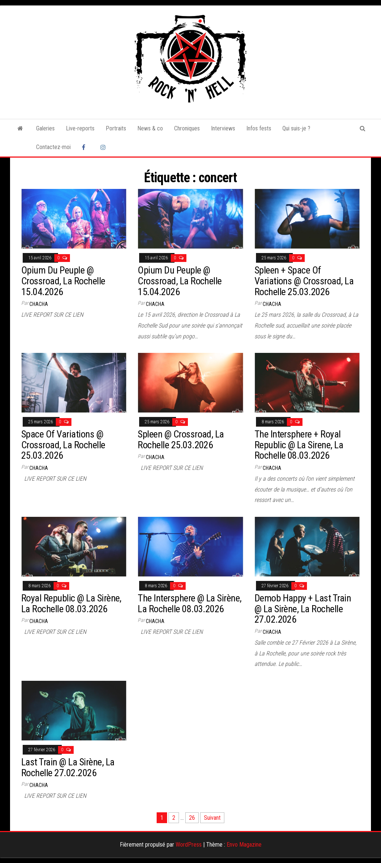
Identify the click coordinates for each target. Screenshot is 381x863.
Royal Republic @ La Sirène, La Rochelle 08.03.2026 (71, 603)
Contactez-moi (53, 147)
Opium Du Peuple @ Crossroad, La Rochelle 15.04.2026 (63, 281)
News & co (150, 128)
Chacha (38, 304)
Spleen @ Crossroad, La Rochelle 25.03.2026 (181, 440)
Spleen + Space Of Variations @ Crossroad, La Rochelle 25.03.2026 (303, 281)
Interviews (223, 128)
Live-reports (80, 128)
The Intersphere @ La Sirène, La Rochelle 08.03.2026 (189, 603)
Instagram (104, 147)
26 (192, 817)
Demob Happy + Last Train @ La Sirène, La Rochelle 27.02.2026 (302, 608)
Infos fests (258, 128)
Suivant (212, 817)
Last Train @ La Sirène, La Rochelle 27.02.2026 (67, 767)
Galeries (45, 128)
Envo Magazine (244, 844)
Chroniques (187, 128)
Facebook (85, 147)
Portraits (116, 128)
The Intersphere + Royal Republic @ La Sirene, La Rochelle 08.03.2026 (298, 445)
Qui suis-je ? (296, 128)
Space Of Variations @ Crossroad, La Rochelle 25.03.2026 (63, 445)
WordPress (189, 844)
